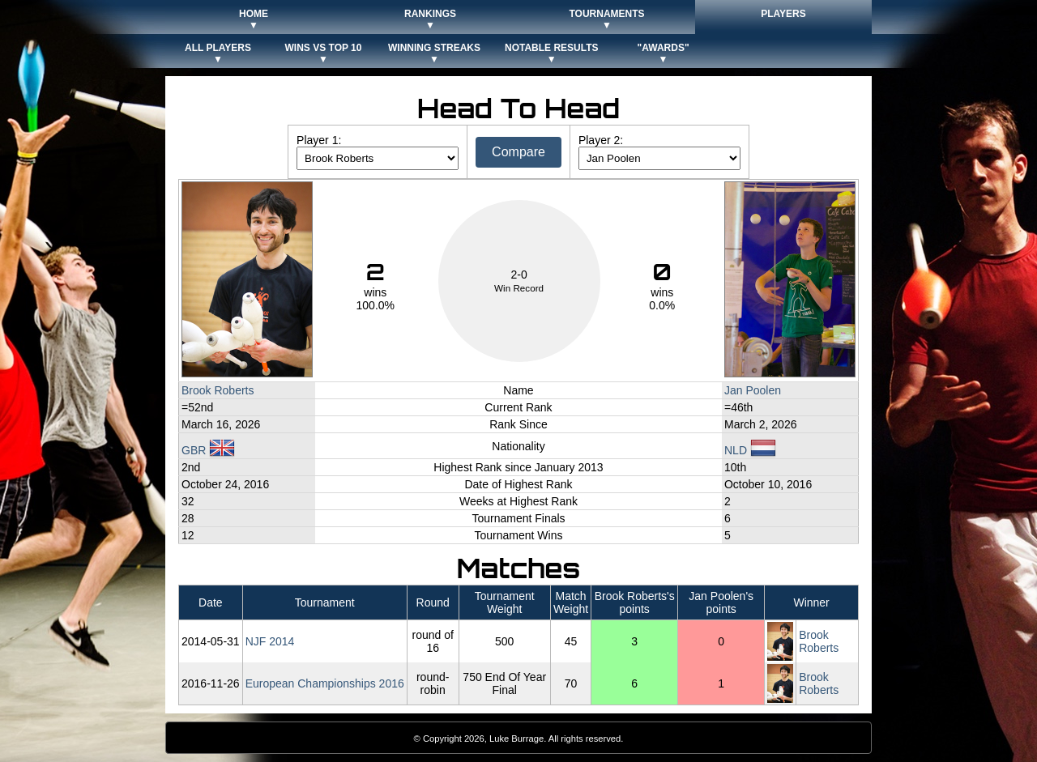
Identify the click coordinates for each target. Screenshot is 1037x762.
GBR (208, 450)
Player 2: (600, 140)
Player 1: (319, 140)
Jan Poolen (752, 390)
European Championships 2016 (324, 683)
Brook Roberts (217, 390)
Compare (518, 152)
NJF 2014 (270, 641)
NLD (750, 450)
